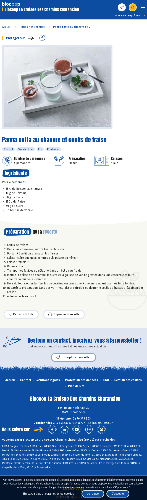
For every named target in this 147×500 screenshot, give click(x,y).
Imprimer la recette (64, 314)
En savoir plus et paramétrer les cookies (48, 493)
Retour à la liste (21, 314)
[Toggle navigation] (143, 8)
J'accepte (118, 493)
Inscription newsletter (73, 357)
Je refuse (93, 493)
